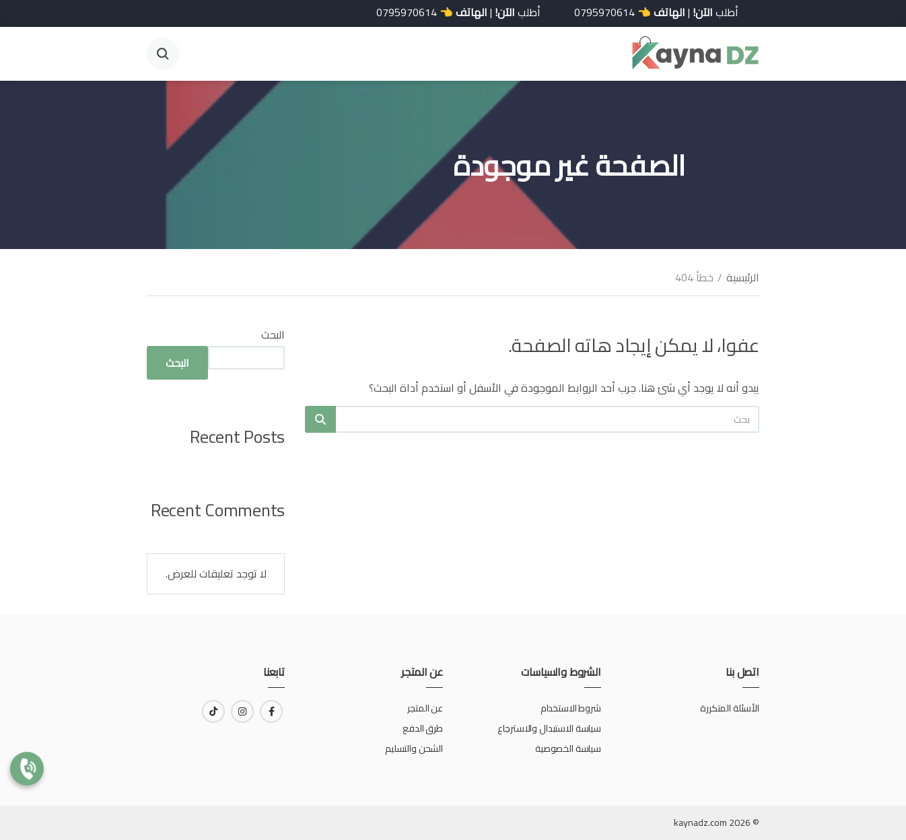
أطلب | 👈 (645, 12)
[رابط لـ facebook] (271, 711)
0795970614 (593, 12)
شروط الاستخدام (571, 708)
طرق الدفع (423, 728)
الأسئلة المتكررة (729, 708)
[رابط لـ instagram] (242, 711)
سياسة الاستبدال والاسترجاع (548, 728)
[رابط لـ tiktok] (213, 711)
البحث (273, 334)
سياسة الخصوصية (568, 748)
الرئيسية (742, 277)
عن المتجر (425, 708)
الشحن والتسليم (414, 748)
